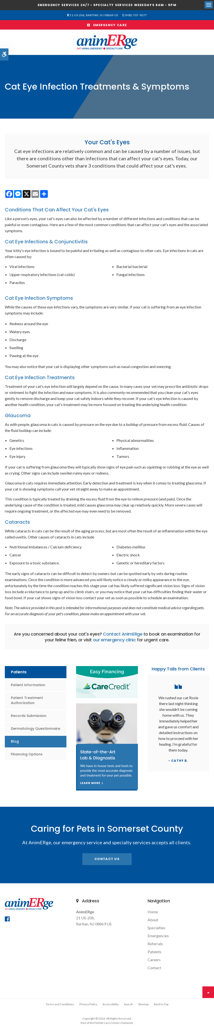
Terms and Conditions (60, 1004)
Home (153, 911)
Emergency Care (107, 25)
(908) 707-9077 (135, 15)
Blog (15, 741)
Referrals (155, 943)
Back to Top (161, 1004)
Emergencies (158, 935)
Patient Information (28, 685)
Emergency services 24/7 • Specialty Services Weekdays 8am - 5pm (107, 5)
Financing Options (27, 754)
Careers (154, 959)
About (153, 919)
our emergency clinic (114, 640)
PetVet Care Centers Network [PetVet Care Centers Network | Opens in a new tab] (113, 1023)
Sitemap (143, 1004)
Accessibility (110, 1004)
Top (208, 992)
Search (128, 1004)
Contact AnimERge (122, 634)
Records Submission (28, 715)
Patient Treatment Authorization (27, 700)
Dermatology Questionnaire (35, 728)
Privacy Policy (88, 1004)
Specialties (156, 927)
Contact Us (107, 859)
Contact (154, 967)
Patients (154, 951)
